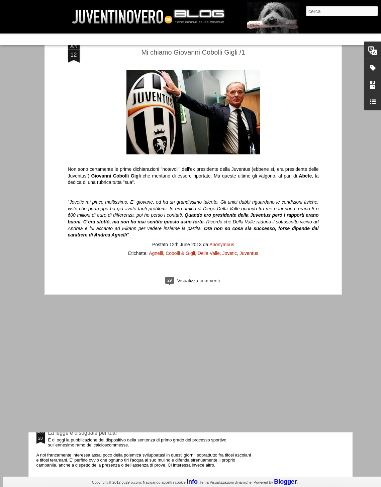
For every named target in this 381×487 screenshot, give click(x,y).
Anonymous (221, 140)
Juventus (249, 148)
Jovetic (229, 148)
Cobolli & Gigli (180, 148)
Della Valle (209, 148)
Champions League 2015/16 (81, 320)
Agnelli (156, 148)
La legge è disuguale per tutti (82, 433)
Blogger (285, 481)
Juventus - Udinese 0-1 (75, 376)
